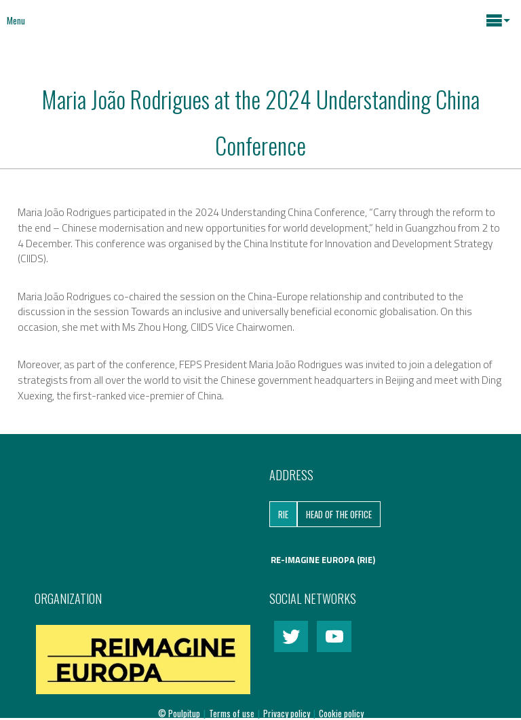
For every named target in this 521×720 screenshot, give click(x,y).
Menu (16, 20)
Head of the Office (339, 514)
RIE (283, 514)
